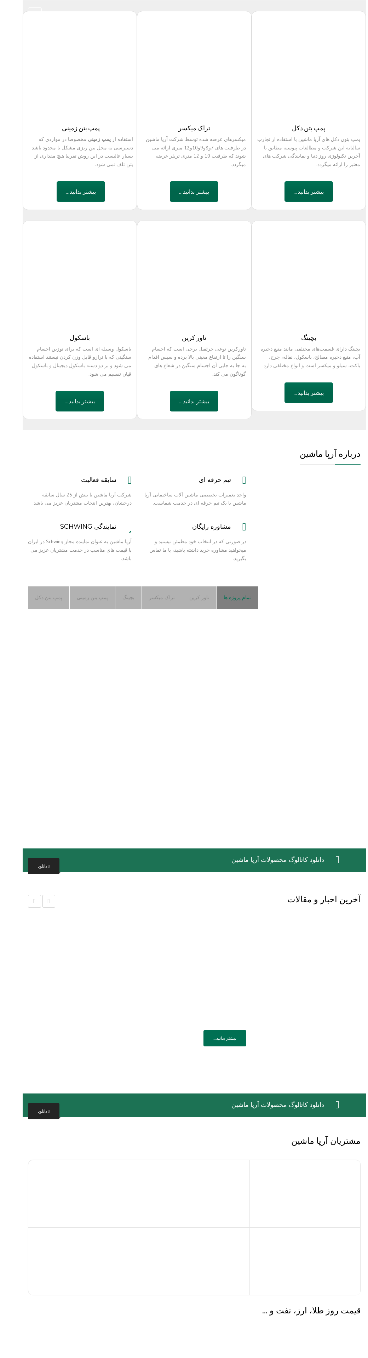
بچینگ (118, 597)
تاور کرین (189, 597)
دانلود (33, 866)
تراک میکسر (152, 597)
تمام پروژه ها (227, 597)
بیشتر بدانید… (214, 1038)
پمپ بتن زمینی (82, 597)
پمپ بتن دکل (38, 597)
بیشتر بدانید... (71, 191)
